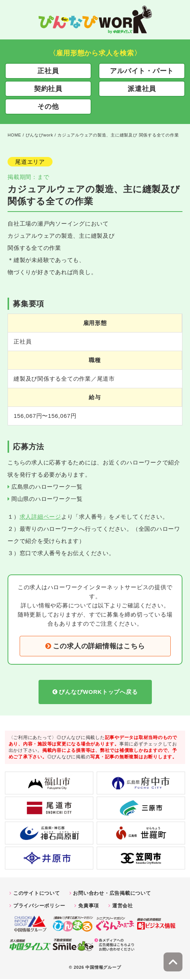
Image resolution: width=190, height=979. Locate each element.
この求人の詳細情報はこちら (99, 646)
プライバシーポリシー (39, 905)
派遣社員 (142, 89)
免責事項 (88, 905)
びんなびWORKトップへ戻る (98, 692)
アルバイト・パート (142, 71)
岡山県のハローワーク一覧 (47, 499)
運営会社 (122, 905)
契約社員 (48, 89)
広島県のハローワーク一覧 (47, 486)
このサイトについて (36, 893)
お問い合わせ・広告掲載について (112, 893)
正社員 (48, 71)
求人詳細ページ (40, 516)
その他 (48, 106)
